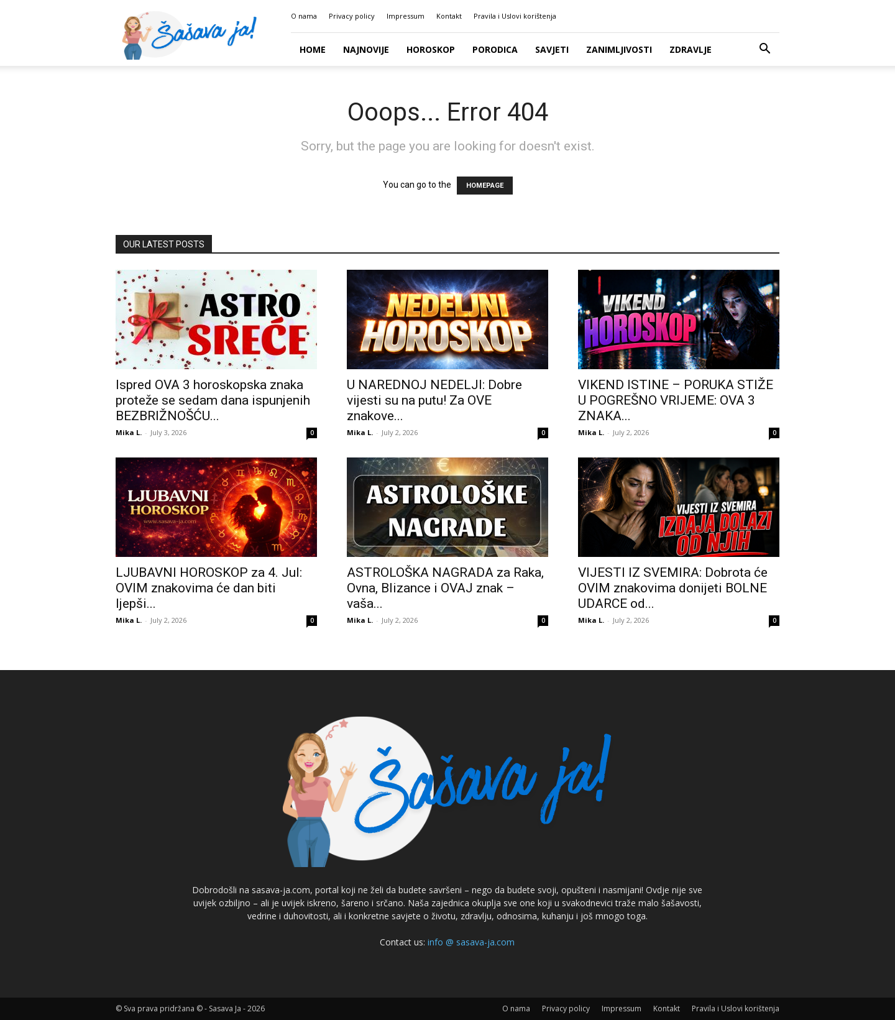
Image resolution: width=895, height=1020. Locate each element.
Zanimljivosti (619, 49)
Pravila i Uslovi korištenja (515, 16)
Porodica (495, 49)
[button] (764, 50)
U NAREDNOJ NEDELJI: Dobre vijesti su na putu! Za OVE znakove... (434, 400)
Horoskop (430, 49)
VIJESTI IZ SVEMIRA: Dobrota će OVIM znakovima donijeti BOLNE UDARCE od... (673, 588)
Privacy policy (352, 16)
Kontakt (449, 16)
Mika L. (129, 432)
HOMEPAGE (484, 185)
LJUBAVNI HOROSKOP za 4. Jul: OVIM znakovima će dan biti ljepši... (209, 588)
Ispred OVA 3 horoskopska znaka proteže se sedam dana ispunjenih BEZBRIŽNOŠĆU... (213, 400)
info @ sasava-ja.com (471, 942)
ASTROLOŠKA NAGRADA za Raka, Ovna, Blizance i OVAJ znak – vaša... (445, 588)
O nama (304, 16)
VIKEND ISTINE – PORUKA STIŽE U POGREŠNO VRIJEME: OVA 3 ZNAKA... (675, 400)
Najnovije (366, 49)
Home (313, 49)
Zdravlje (690, 49)
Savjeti (552, 49)
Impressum (406, 16)
